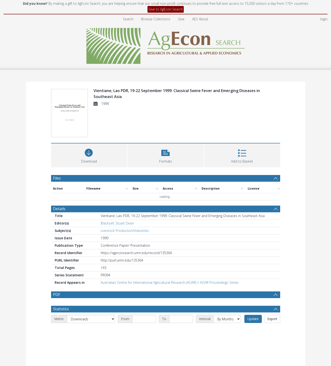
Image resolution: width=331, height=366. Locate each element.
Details (59, 208)
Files (57, 178)
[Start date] (144, 319)
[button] (165, 154)
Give (181, 19)
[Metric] (91, 319)
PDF (56, 294)
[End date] (181, 319)
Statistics (61, 308)
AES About (200, 19)
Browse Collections (155, 19)
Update (253, 319)
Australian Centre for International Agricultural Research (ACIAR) (148, 282)
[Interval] (227, 319)
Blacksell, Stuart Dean (117, 223)
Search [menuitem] (128, 19)
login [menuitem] (323, 19)
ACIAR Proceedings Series (219, 282)
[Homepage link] (165, 44)
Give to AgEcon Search (165, 9)
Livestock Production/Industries (125, 230)
